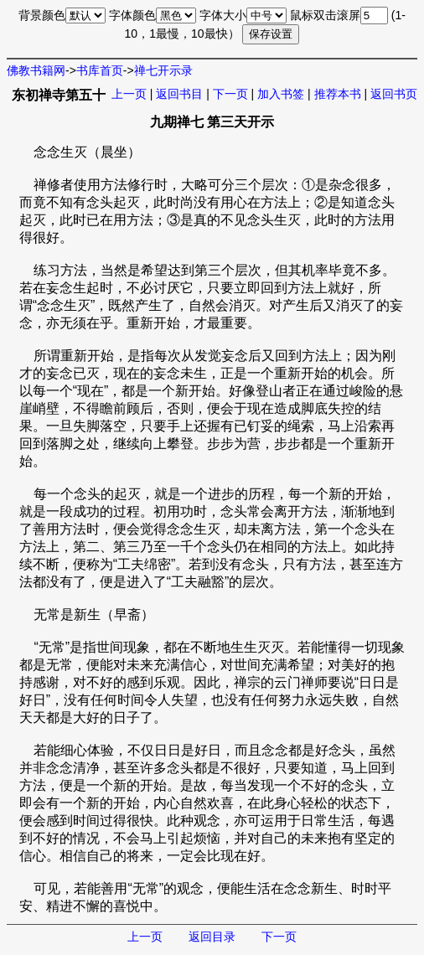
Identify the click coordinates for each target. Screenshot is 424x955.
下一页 (230, 94)
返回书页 (393, 94)
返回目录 (212, 936)
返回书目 (179, 94)
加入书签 (280, 94)
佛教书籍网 (36, 70)
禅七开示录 (163, 70)
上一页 (129, 94)
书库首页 (99, 70)
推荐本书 (337, 94)
